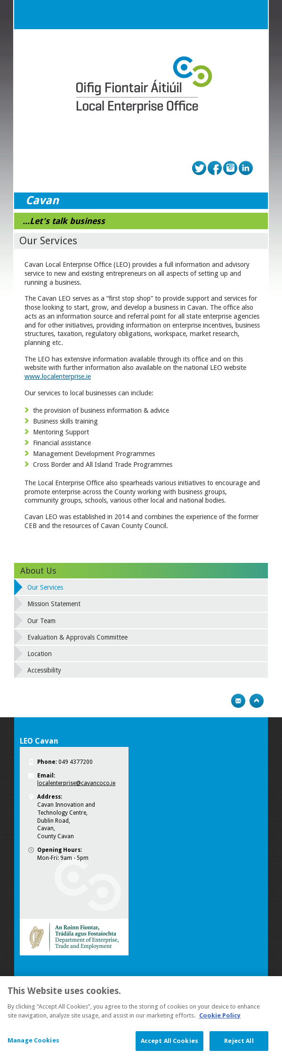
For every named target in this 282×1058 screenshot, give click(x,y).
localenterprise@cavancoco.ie (76, 783)
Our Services (45, 587)
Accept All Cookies (169, 1046)
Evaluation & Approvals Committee (77, 637)
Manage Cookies (33, 1045)
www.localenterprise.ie (57, 376)
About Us (38, 571)
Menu (253, 15)
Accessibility (44, 670)
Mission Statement (54, 604)
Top (257, 701)
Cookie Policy (220, 1020)
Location (39, 653)
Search (234, 15)
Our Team (41, 621)
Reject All (238, 1046)
